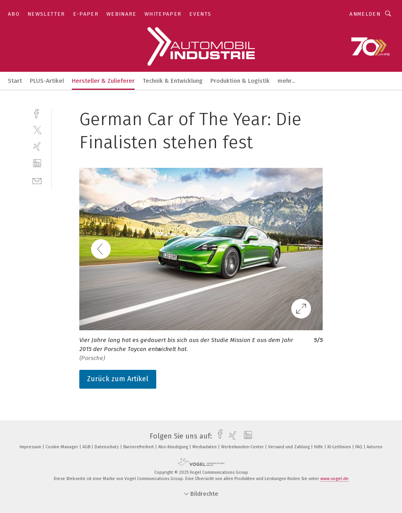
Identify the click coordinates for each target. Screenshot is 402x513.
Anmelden (364, 14)
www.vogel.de (334, 478)
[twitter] (37, 130)
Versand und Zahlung (289, 446)
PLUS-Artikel (47, 80)
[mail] (37, 180)
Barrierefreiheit (139, 446)
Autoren (374, 446)
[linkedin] (37, 163)
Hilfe (319, 446)
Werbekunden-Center (243, 446)
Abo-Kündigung (173, 446)
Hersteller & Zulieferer (103, 80)
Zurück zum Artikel (117, 379)
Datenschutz (107, 446)
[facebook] (37, 113)
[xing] (37, 146)
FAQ (359, 446)
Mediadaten (205, 446)
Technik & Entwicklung (173, 80)
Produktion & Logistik (240, 80)
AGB (86, 446)
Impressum (31, 446)
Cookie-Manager (62, 446)
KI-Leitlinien (339, 446)
